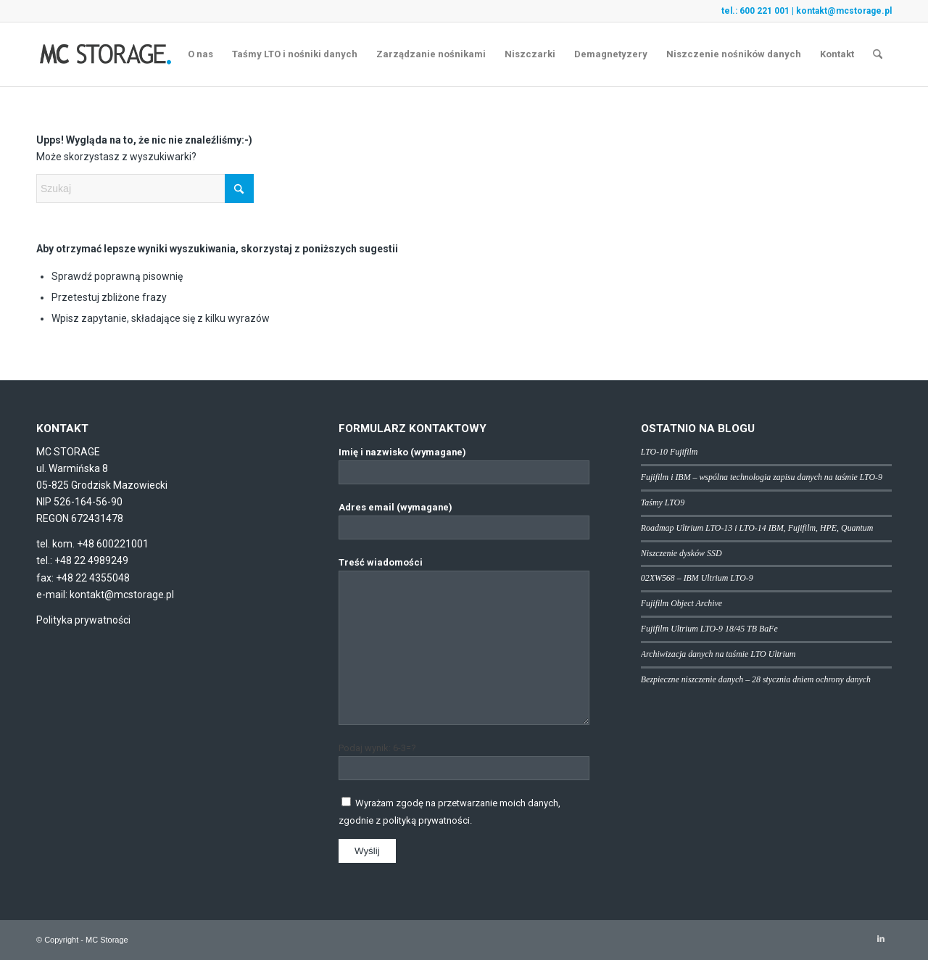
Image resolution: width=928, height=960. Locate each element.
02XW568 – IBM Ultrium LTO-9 (697, 578)
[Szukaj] (877, 54)
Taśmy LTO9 (662, 502)
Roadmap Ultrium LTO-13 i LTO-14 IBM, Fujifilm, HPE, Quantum (757, 528)
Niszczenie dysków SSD (681, 553)
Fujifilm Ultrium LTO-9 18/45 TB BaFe (709, 629)
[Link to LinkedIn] (881, 939)
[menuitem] (200, 54)
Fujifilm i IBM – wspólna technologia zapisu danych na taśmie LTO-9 (761, 477)
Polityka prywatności (83, 620)
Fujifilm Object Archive (681, 603)
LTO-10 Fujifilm (669, 452)
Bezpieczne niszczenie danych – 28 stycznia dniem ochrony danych (756, 679)
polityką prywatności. (427, 820)
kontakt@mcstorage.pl (844, 11)
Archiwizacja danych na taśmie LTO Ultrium (718, 654)
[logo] (105, 54)
